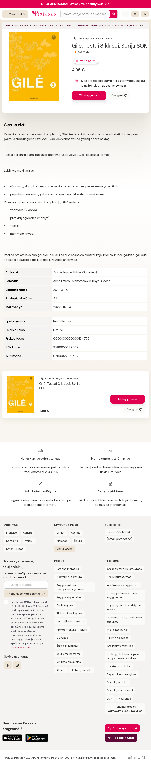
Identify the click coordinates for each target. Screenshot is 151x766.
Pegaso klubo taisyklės (121, 674)
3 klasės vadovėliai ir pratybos (93, 25)
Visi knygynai (65, 549)
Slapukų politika (117, 682)
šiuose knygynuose (114, 85)
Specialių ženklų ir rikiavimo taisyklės (124, 619)
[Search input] (85, 14)
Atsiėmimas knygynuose (122, 585)
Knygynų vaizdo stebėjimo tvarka (124, 607)
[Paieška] (113, 14)
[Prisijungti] (135, 14)
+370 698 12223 (118, 532)
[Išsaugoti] (119, 95)
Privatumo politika (118, 666)
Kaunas (75, 532)
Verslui (29, 541)
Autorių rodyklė (82, 670)
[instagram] (17, 665)
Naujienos (125, 698)
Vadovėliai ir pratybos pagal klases (52, 25)
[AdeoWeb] (137, 758)
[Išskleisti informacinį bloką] (125, 14)
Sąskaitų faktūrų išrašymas (124, 569)
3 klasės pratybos (124, 25)
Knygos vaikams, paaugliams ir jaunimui (71, 587)
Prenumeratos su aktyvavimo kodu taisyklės (125, 709)
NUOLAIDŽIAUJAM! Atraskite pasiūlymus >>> (75, 4)
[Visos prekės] (15, 14)
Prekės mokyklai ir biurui (72, 629)
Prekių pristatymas (119, 577)
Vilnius (61, 532)
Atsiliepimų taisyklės (120, 646)
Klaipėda (62, 541)
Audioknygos (65, 605)
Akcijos (61, 670)
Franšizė (11, 532)
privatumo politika (21, 647)
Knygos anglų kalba (69, 597)
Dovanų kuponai (124, 728)
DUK (109, 698)
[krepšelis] (145, 14)
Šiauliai (78, 541)
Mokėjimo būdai (117, 629)
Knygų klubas (14, 549)
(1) (87, 52)
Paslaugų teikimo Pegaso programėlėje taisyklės (123, 656)
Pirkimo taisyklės (117, 638)
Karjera (27, 532)
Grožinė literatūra (68, 569)
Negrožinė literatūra (69, 577)
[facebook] (8, 665)
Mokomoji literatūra (17, 25)
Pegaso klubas (123, 738)
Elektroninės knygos (69, 613)
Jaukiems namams (69, 654)
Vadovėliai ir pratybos (71, 621)
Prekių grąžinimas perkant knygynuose (123, 595)
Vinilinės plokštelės (69, 662)
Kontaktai (12, 541)
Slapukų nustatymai (120, 690)
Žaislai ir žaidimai (67, 645)
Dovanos (62, 637)
